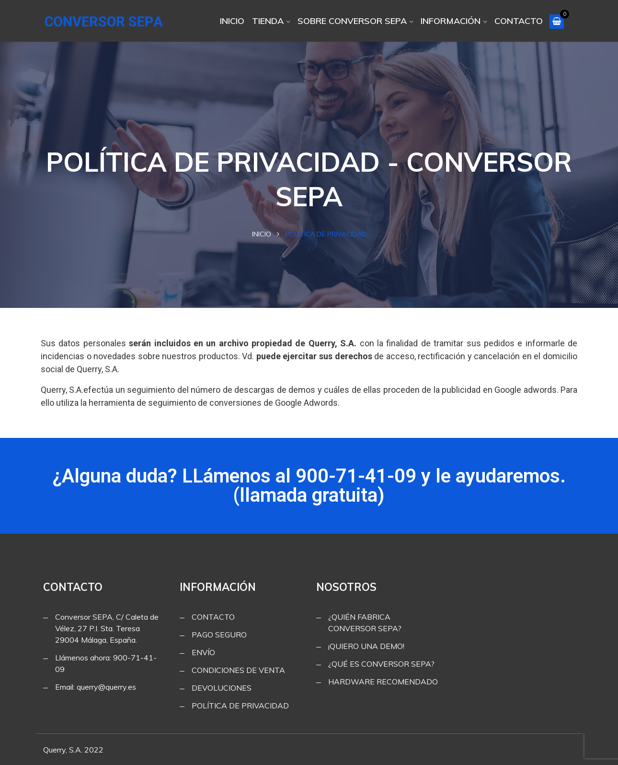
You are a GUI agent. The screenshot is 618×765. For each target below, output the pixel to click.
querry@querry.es (106, 687)
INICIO (232, 20)
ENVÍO (203, 652)
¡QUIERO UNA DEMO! (366, 646)
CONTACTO (518, 20)
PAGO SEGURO (219, 634)
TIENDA (268, 20)
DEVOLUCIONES (222, 688)
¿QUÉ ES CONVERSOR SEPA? (381, 664)
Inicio (261, 234)
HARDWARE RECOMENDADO (383, 681)
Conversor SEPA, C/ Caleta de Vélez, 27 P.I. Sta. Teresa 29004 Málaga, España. (107, 628)
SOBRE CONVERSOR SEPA (352, 20)
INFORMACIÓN (451, 20)
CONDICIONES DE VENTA (238, 670)
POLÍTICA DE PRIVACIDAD (240, 705)
